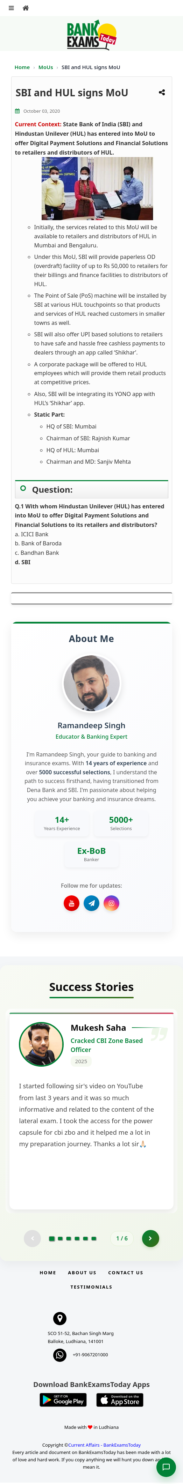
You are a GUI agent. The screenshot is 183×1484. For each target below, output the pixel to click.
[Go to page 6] (93, 1240)
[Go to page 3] (68, 1240)
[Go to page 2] (60, 1240)
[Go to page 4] (77, 1240)
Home (22, 67)
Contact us (125, 1274)
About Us (82, 1274)
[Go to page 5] (85, 1240)
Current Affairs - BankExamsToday (104, 1446)
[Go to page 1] (52, 1239)
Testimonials (91, 1288)
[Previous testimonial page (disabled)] (32, 1239)
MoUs (46, 67)
